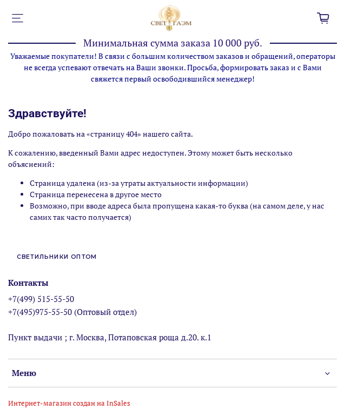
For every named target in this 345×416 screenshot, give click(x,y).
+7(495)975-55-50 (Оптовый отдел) (72, 311)
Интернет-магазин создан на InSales (69, 403)
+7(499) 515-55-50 (41, 298)
